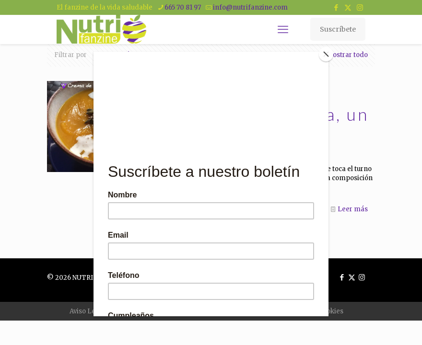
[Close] (326, 54)
